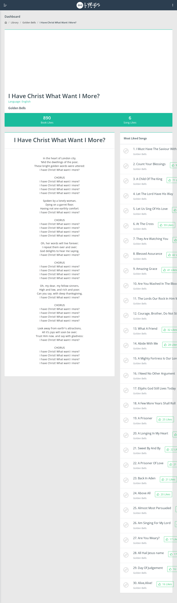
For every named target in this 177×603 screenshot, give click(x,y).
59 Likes (167, 225)
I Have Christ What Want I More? (58, 22)
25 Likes (165, 419)
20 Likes (163, 494)
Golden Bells (29, 22)
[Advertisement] (88, 57)
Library (15, 22)
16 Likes (165, 584)
